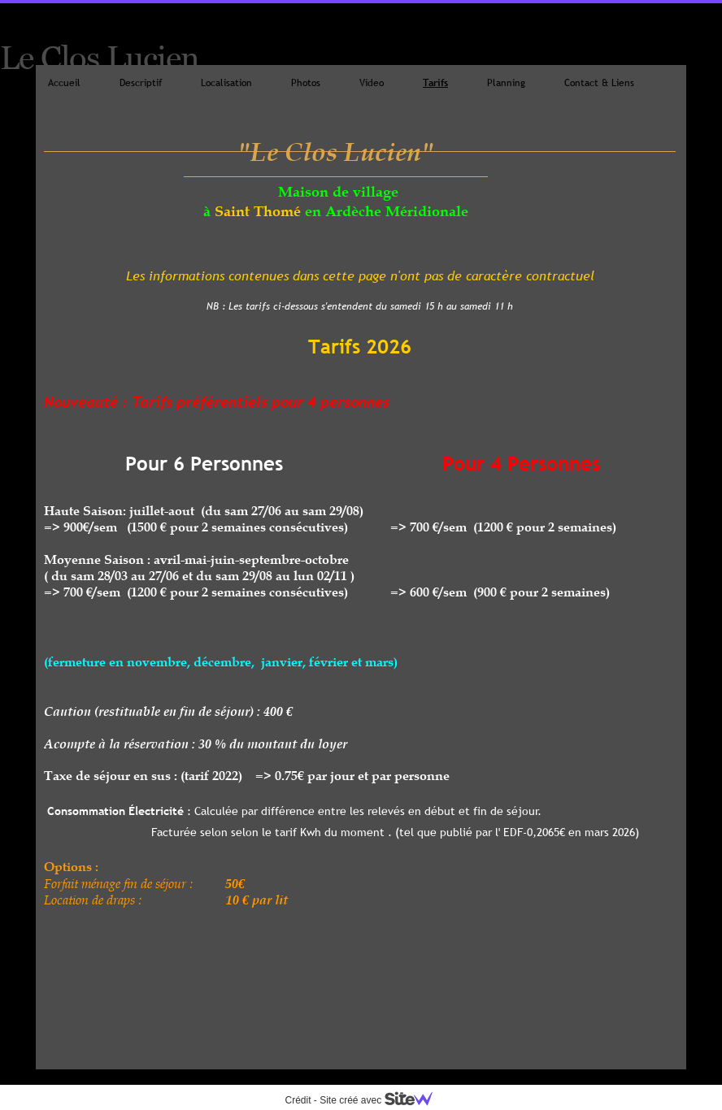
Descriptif (141, 83)
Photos (305, 83)
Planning (506, 83)
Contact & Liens (599, 83)
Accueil (64, 83)
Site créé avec (382, 1100)
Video (371, 83)
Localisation (226, 83)
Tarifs (435, 83)
